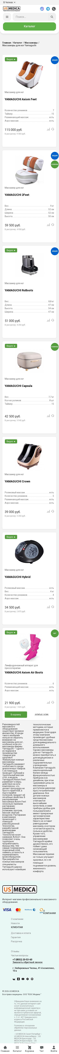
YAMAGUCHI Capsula (18, 386)
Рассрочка (16, 941)
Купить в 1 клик (41, 715)
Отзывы (15, 951)
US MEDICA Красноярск (25, 1040)
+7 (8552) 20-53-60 (22, 960)
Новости (15, 923)
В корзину (16, 715)
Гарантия (16, 937)
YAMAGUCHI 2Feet (17, 195)
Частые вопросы (19, 956)
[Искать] (52, 17)
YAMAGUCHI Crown (17, 481)
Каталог (29, 26)
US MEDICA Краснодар (27, 1037)
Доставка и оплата (21, 933)
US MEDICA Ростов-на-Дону (25, 1042)
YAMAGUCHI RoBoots (19, 290)
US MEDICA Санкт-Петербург (28, 1034)
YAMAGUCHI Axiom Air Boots (24, 672)
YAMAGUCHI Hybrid (18, 577)
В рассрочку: (15, 134)
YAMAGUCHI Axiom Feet (21, 99)
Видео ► (11, 59)
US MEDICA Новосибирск (25, 1036)
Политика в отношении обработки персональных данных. (25, 1028)
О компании (17, 919)
